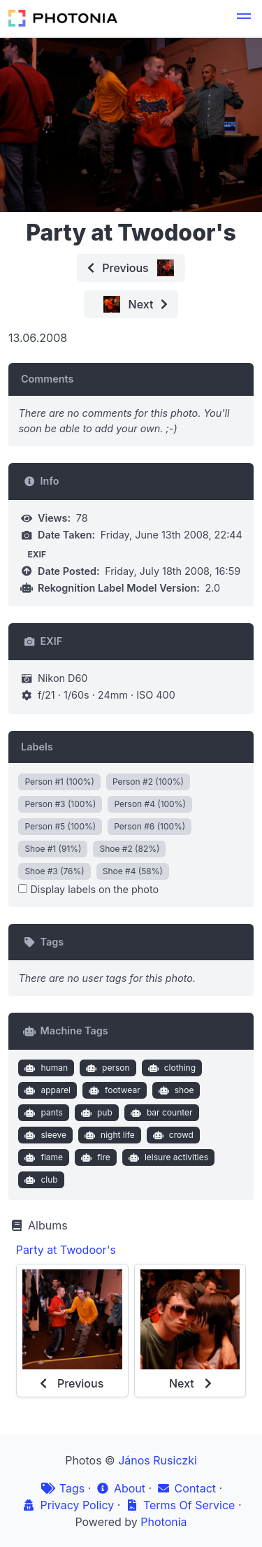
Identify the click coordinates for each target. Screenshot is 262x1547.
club (40, 1179)
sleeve (44, 1135)
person (106, 1068)
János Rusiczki (157, 1460)
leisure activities (166, 1157)
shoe (174, 1090)
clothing (170, 1068)
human (45, 1068)
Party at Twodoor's (66, 1250)
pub (95, 1112)
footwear (113, 1090)
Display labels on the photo (88, 889)
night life (108, 1135)
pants (42, 1112)
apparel (46, 1090)
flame (42, 1157)
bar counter (159, 1112)
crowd (172, 1135)
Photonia (163, 1522)
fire (94, 1157)
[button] (244, 18)
